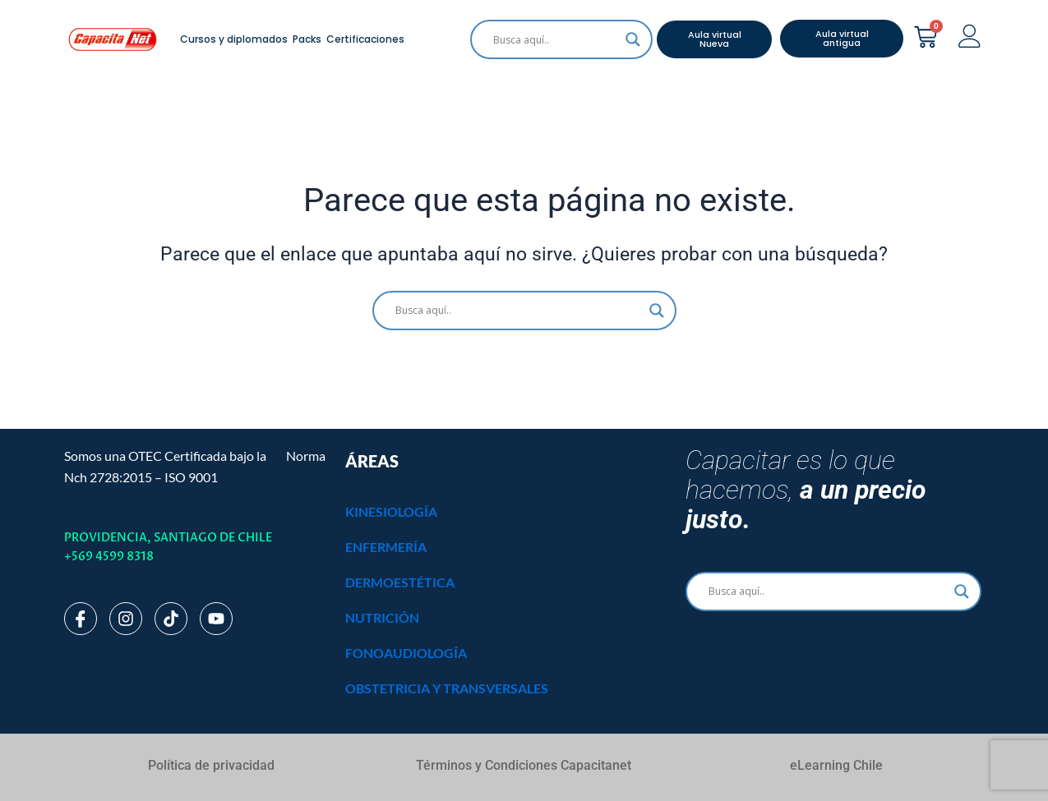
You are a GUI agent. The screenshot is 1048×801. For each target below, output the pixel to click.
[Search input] (554, 39)
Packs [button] (307, 39)
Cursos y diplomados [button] (234, 39)
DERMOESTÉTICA (400, 582)
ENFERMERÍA (386, 547)
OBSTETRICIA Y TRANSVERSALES (446, 688)
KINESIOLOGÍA (391, 511)
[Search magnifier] (632, 39)
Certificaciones (365, 39)
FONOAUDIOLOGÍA (406, 653)
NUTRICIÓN (382, 617)
